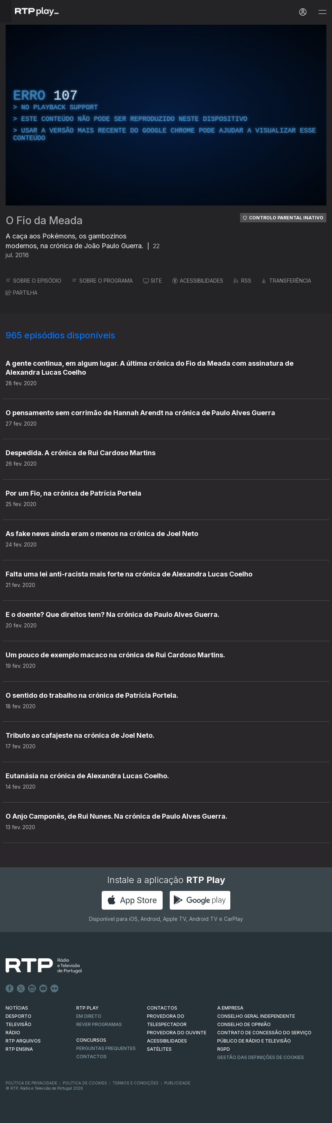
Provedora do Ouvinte (176, 1032)
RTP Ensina (19, 1049)
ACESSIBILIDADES (197, 280)
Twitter (21, 988)
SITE (152, 280)
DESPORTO (18, 1016)
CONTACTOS (162, 1008)
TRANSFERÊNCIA (286, 280)
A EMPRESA (230, 1008)
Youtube (43, 988)
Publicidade (177, 1083)
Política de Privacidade (31, 1083)
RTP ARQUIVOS (23, 1041)
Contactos (91, 1056)
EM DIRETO (88, 1016)
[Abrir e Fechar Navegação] (322, 12)
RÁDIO (13, 1032)
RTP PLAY (87, 1008)
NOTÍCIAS (17, 1008)
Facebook (10, 988)
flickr (54, 988)
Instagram (32, 988)
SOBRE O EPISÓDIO (33, 280)
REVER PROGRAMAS (99, 1024)
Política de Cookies (85, 1083)
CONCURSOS (91, 1040)
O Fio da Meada (44, 220)
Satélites (159, 1049)
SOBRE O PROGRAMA (102, 280)
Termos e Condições (136, 1083)
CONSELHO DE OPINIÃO (244, 1024)
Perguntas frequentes (106, 1048)
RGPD (223, 1049)
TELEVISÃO (18, 1024)
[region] (166, 115)
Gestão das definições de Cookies (260, 1057)
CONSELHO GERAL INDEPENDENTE (256, 1016)
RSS (242, 280)
